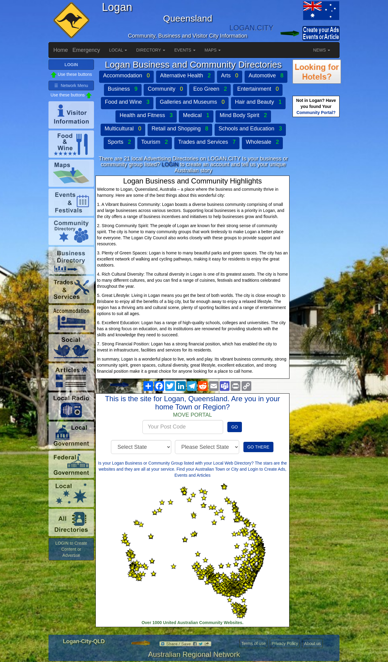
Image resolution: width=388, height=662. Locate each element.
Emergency (86, 50)
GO (234, 427)
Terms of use (253, 643)
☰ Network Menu (71, 85)
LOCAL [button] (118, 50)
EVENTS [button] (185, 50)
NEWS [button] (321, 50)
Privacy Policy (285, 643)
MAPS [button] (213, 50)
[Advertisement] (317, 214)
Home (60, 50)
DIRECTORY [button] (150, 50)
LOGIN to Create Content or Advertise (71, 549)
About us (312, 643)
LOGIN (169, 164)
